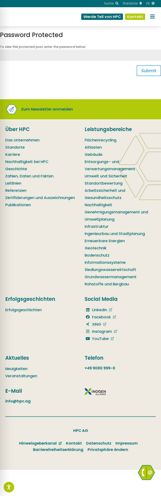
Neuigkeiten (16, 368)
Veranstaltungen (21, 376)
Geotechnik (96, 248)
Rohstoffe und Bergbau (107, 284)
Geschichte (16, 168)
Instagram (98, 331)
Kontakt (74, 443)
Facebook (98, 317)
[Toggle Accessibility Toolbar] (9, 487)
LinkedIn (96, 309)
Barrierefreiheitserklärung (58, 449)
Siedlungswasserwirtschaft (110, 269)
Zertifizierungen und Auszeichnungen (40, 197)
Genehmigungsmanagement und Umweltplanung (116, 215)
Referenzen (15, 190)
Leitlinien (13, 183)
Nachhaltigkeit (98, 204)
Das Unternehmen (22, 140)
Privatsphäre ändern (108, 449)
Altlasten (93, 147)
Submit (148, 71)
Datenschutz (98, 443)
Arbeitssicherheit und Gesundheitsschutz (105, 194)
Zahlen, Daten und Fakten (29, 176)
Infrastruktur (97, 226)
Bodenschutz (97, 255)
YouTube (97, 338)
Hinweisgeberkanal (38, 443)
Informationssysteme (105, 262)
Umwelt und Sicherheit (106, 176)
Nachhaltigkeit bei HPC (26, 161)
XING (93, 324)
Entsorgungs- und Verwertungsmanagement (110, 165)
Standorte (15, 147)
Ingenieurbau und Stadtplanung (115, 233)
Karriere (12, 154)
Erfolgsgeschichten (23, 309)
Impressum (127, 443)
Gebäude (93, 154)
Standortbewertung (103, 183)
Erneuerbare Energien (105, 240)
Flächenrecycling (100, 140)
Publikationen (18, 204)
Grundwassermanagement (110, 276)
